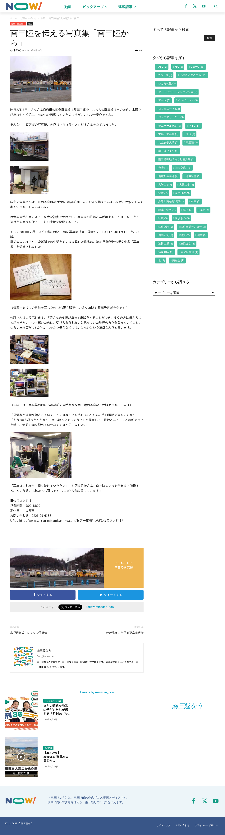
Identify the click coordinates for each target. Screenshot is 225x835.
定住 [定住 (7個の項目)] (163, 193)
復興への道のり (29, 18)
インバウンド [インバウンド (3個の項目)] (188, 100)
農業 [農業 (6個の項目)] (201, 235)
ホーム (13, 18)
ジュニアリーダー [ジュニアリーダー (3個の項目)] (171, 117)
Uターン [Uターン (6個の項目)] (197, 66)
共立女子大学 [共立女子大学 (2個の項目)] (168, 142)
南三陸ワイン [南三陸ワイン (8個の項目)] (168, 151)
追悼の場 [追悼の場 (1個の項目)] (165, 243)
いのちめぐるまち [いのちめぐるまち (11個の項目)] (193, 75)
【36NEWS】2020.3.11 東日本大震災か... (55, 757)
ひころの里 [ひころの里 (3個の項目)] (167, 83)
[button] (215, 6)
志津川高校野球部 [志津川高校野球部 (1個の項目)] (171, 201)
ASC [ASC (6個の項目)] (162, 66)
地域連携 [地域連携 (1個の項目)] (193, 176)
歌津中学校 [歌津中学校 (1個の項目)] (167, 210)
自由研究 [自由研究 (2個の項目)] (165, 235)
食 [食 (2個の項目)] (161, 260)
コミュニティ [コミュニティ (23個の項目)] (169, 108)
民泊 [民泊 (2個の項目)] (187, 210)
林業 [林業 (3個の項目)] (195, 201)
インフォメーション (53, 700)
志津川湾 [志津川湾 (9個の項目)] (182, 193)
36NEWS (48, 748)
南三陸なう (18, 50)
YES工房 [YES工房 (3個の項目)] (165, 75)
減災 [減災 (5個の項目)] (204, 210)
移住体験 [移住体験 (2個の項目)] (165, 226)
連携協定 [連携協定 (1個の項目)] (187, 243)
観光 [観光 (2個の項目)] (185, 235)
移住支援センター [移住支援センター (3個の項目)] (193, 226)
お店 (43, 18)
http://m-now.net (45, 656)
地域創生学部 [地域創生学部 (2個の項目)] (168, 176)
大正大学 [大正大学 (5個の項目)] (186, 184)
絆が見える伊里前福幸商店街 (125, 633)
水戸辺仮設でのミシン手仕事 (29, 633)
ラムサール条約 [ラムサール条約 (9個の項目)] (169, 125)
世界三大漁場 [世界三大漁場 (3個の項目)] (168, 134)
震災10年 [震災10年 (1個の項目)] (165, 252)
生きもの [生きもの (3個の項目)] (182, 218)
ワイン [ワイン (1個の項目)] (194, 125)
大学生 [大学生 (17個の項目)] (165, 184)
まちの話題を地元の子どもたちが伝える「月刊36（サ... (56, 710)
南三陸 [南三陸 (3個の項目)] (192, 142)
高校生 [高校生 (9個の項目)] (178, 260)
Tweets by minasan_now (97, 692)
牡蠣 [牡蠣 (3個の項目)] (163, 218)
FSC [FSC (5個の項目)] (179, 66)
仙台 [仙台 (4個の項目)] (190, 134)
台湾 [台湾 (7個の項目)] (163, 167)
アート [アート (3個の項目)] (164, 100)
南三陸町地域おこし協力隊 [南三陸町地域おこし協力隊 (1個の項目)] (176, 159)
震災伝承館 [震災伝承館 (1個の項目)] (189, 252)
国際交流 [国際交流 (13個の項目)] (183, 167)
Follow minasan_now (100, 607)
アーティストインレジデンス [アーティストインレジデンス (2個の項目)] (177, 92)
